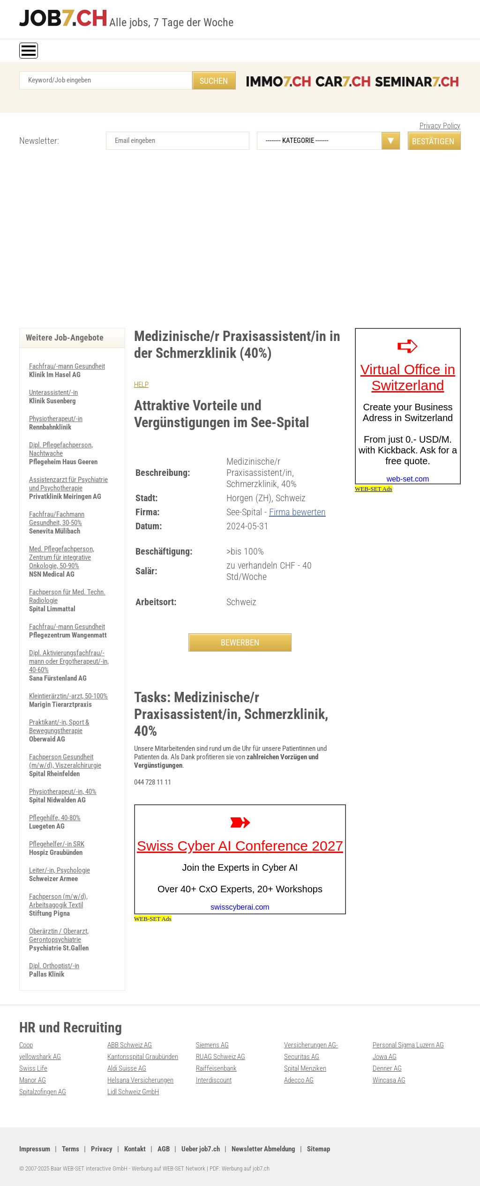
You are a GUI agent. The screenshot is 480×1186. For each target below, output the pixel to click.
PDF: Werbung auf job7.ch (240, 1168)
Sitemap (318, 1149)
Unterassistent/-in (53, 392)
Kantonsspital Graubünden (142, 1057)
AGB (164, 1149)
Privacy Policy (440, 125)
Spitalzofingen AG (42, 1092)
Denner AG (387, 1068)
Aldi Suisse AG (126, 1068)
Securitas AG (301, 1057)
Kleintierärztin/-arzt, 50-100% (68, 696)
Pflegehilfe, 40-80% (55, 818)
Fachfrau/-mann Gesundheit (67, 366)
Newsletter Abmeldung (263, 1149)
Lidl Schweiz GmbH (133, 1092)
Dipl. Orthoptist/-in (54, 966)
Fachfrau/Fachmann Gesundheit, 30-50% (56, 518)
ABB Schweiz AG (129, 1045)
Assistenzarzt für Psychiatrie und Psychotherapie (68, 483)
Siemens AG (212, 1045)
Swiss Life (33, 1068)
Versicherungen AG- (311, 1045)
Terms (70, 1149)
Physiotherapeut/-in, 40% (63, 791)
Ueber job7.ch (200, 1149)
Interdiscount (214, 1080)
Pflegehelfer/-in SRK (56, 844)
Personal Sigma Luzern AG (408, 1045)
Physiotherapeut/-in (55, 419)
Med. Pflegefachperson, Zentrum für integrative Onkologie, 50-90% (61, 557)
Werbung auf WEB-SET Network (168, 1168)
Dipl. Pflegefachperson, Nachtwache (61, 449)
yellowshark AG (40, 1057)
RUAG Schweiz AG (220, 1057)
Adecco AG (299, 1080)
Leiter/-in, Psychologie (59, 870)
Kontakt (135, 1149)
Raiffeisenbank (216, 1068)
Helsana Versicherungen (140, 1080)
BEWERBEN (240, 642)
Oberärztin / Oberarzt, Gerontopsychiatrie (59, 935)
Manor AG (32, 1080)
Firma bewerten (297, 512)
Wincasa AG (389, 1080)
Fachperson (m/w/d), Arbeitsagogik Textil (58, 900)
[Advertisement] (240, 248)
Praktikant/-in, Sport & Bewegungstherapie (59, 726)
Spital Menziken (305, 1068)
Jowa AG (385, 1057)
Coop (26, 1045)
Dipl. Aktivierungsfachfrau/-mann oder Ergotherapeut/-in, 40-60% (69, 661)
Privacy (101, 1149)
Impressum (34, 1149)
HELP (141, 384)
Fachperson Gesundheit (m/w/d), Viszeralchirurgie (65, 761)
